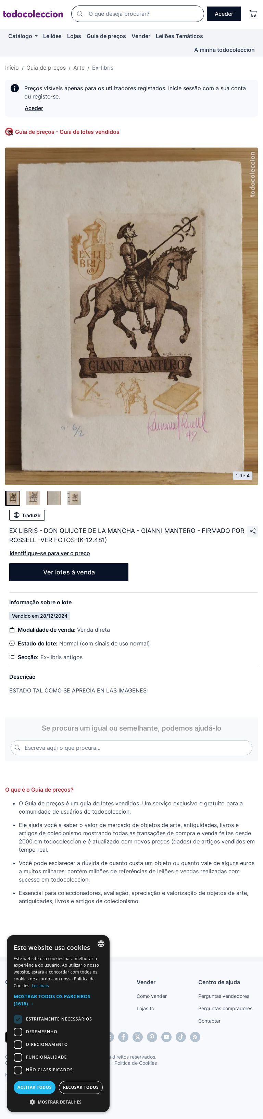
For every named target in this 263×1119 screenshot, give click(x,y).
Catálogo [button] (21, 36)
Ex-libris (102, 67)
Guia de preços (106, 36)
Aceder (34, 108)
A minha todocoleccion (224, 49)
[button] (58, 1000)
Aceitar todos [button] (34, 1087)
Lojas (74, 36)
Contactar (209, 1021)
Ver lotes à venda (69, 572)
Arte (79, 67)
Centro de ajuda (219, 982)
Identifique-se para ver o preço (50, 553)
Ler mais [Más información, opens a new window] (40, 986)
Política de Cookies (135, 1063)
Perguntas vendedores (223, 996)
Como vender (152, 996)
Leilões (52, 36)
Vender (141, 36)
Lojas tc (145, 1008)
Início (12, 67)
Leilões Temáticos (179, 36)
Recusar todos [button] (81, 1087)
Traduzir (27, 515)
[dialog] (58, 1023)
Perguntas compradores (225, 1008)
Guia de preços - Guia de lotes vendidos (67, 131)
